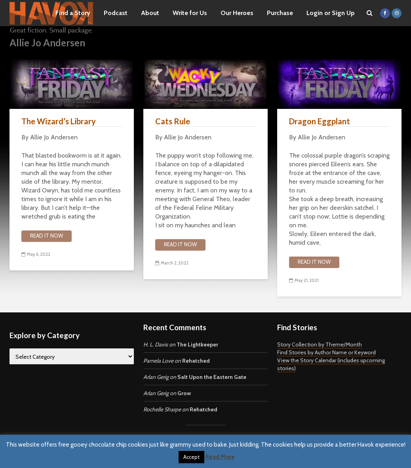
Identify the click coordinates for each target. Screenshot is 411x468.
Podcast (115, 13)
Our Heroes (237, 13)
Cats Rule (172, 121)
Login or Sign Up (330, 13)
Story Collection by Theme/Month (319, 344)
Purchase (280, 13)
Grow (184, 393)
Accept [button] (191, 457)
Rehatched (196, 360)
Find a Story (72, 13)
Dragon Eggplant (319, 121)
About (150, 13)
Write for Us (190, 13)
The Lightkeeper (197, 344)
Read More (220, 456)
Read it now (46, 235)
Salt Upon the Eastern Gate (211, 376)
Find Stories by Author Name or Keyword (326, 352)
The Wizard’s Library (58, 121)
